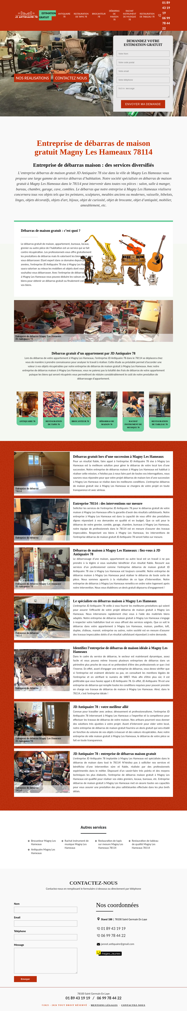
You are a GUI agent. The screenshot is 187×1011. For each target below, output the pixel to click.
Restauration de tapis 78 (81, 15)
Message (19, 944)
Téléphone (20, 931)
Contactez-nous (133, 1005)
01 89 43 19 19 (166, 8)
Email (17, 917)
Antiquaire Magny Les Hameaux (43, 851)
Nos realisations (32, 77)
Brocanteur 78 (99, 15)
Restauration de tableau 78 (147, 15)
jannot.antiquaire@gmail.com (115, 944)
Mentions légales (104, 1005)
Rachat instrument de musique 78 (129, 15)
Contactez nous (71, 77)
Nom (16, 903)
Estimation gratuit (47, 15)
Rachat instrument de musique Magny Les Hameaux (77, 844)
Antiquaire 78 (64, 15)
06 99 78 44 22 (166, 23)
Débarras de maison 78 (114, 15)
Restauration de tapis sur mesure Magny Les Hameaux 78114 (110, 844)
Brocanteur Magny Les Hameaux (43, 842)
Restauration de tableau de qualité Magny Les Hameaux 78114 (145, 844)
